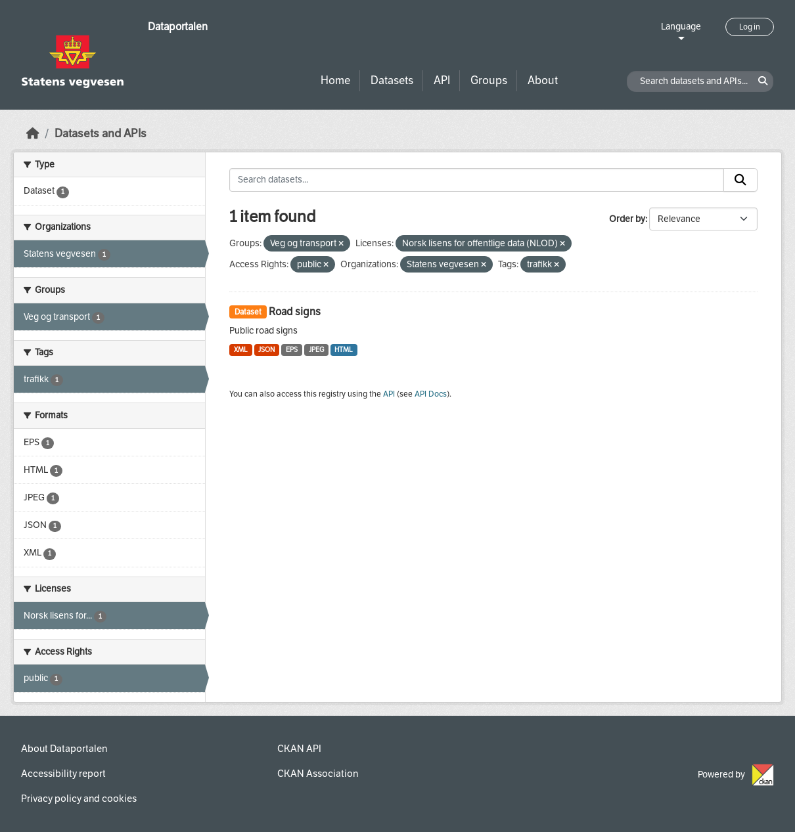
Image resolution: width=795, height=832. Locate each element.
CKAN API (299, 749)
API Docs (431, 394)
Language (681, 26)
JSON (266, 349)
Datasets (392, 80)
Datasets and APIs (101, 134)
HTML (343, 349)
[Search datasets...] (476, 180)
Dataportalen (178, 26)
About (543, 80)
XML (241, 349)
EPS (292, 349)
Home (335, 80)
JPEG (316, 349)
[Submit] (740, 180)
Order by (627, 219)
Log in (749, 27)
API (442, 80)
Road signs (295, 311)
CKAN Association (317, 773)
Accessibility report (63, 773)
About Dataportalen (64, 749)
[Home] (32, 134)
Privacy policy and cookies (79, 798)
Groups (488, 80)
